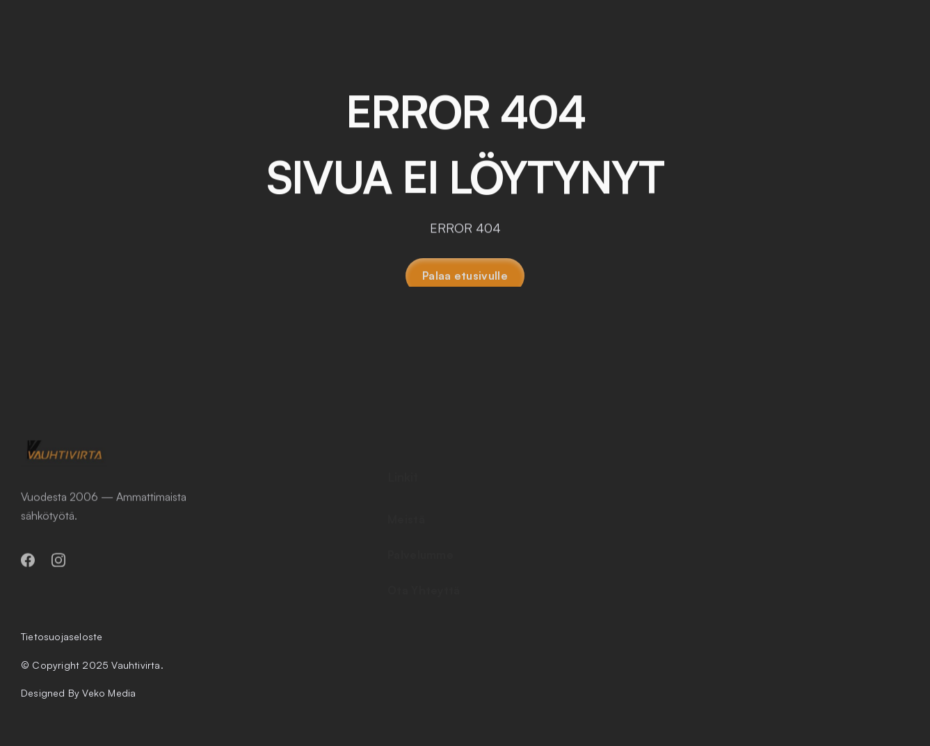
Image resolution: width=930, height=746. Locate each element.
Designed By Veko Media (78, 693)
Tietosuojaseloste (61, 636)
